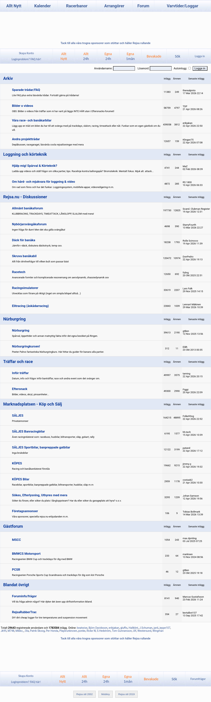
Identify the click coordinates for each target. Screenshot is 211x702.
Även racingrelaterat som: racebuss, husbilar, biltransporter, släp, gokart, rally (53, 437)
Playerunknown (68, 630)
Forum (143, 6)
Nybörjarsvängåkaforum (29, 224)
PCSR (16, 569)
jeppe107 (165, 627)
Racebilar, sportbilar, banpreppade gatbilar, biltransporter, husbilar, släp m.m (52, 484)
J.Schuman (145, 627)
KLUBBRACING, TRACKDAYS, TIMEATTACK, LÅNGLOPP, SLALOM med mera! (53, 213)
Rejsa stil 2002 (84, 694)
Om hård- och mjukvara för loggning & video (43, 181)
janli (156, 627)
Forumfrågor (198, 679)
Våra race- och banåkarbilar (31, 120)
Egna (108, 56)
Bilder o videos (22, 106)
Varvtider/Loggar (182, 6)
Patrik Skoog (37, 630)
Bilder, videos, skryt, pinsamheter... (30, 394)
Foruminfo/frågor (24, 596)
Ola (27, 630)
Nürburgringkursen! (26, 346)
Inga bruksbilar (20, 452)
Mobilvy (105, 694)
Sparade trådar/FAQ (26, 90)
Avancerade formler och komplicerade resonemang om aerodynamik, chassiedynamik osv (60, 277)
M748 (11, 630)
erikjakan (114, 627)
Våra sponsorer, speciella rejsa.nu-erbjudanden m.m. (40, 516)
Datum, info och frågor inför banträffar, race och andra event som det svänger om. (56, 378)
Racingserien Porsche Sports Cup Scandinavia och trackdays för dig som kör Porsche (58, 575)
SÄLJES (17, 415)
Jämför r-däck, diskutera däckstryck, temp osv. (37, 245)
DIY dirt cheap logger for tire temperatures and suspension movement (49, 617)
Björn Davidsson (98, 627)
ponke (81, 630)
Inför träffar (20, 373)
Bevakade (154, 56)
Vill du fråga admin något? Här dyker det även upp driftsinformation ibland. (52, 601)
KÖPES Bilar (20, 479)
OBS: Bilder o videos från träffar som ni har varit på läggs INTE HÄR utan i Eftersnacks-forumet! (63, 111)
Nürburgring (20, 330)
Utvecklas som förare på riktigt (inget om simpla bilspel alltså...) (46, 293)
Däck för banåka (23, 240)
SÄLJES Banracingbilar (28, 431)
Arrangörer (114, 6)
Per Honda (52, 630)
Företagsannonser (25, 511)
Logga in (200, 56)
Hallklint (133, 627)
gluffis (123, 627)
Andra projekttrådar (26, 139)
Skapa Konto (26, 53)
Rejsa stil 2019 (126, 694)
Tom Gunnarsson (122, 630)
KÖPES (17, 463)
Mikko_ (20, 630)
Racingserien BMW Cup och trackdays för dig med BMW (42, 559)
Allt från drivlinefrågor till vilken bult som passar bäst (40, 261)
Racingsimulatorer (25, 288)
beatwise (82, 627)
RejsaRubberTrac (24, 612)
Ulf (134, 630)
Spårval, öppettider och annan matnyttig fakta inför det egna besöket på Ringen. (55, 336)
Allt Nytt (13, 6)
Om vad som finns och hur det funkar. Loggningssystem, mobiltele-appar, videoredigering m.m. (63, 187)
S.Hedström (104, 630)
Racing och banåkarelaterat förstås (31, 468)
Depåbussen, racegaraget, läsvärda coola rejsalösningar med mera (48, 144)
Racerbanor (76, 6)
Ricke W (91, 630)
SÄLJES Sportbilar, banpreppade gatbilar (41, 447)
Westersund (144, 630)
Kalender (42, 6)
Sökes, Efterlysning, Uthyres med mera (39, 495)
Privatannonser (20, 421)
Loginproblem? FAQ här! (26, 59)
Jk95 (4, 630)
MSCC (16, 540)
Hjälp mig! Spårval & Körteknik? (34, 166)
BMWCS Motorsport (26, 553)
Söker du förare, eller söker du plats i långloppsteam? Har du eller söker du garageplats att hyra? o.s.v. (67, 500)
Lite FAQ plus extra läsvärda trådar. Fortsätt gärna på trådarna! (45, 95)
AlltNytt (63, 56)
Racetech (18, 272)
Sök (177, 56)
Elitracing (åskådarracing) (30, 306)
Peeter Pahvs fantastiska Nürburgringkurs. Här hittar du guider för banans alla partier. (58, 351)
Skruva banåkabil (24, 256)
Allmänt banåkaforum (27, 208)
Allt (86, 56)
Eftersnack (19, 389)
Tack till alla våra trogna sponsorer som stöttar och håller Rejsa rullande (105, 43)
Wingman (157, 630)
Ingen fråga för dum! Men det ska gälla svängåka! (38, 229)
